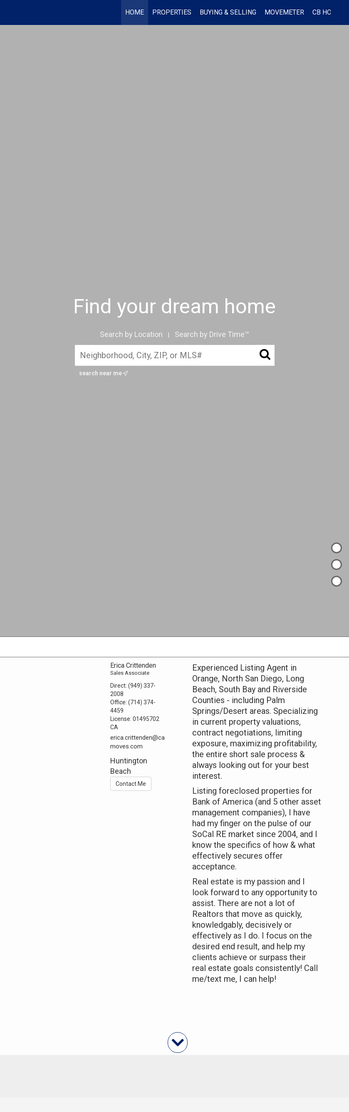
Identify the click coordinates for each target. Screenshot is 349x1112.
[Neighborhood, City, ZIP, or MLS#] (175, 355)
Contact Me (131, 783)
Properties (171, 12)
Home (134, 12)
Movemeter (284, 12)
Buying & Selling (228, 12)
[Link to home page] (23, 12)
